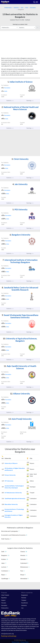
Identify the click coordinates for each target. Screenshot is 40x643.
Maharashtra (4, 608)
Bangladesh (24, 595)
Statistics (16, 7)
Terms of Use (15, 642)
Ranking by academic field (20, 24)
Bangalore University (20, 235)
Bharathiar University (11, 504)
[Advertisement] (20, 44)
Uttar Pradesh (5, 595)
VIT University (9, 481)
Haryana (3, 602)
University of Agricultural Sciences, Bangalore (20, 339)
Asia (22, 7)
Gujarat (3, 600)
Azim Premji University (20, 419)
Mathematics (8, 7)
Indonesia (24, 605)
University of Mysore (11, 463)
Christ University (20, 159)
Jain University (20, 184)
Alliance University (20, 393)
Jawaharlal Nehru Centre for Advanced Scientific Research (20, 288)
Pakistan (23, 597)
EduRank (27, 20)
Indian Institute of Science (20, 82)
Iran (22, 608)
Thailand (23, 600)
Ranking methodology (8, 636)
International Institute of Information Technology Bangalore (20, 261)
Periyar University (10, 475)
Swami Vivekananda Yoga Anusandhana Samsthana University (20, 316)
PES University (20, 209)
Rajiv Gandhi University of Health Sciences (20, 367)
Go (37, 27)
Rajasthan (4, 597)
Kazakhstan (24, 602)
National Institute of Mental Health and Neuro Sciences (20, 108)
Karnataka (33, 7)
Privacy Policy (24, 642)
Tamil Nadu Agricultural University (15, 498)
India (26, 7)
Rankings (30, 100)
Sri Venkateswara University (13, 492)
